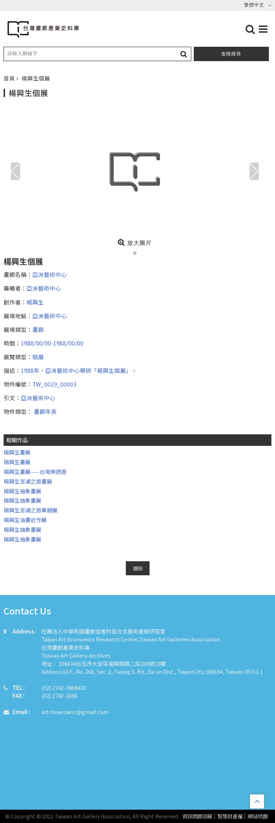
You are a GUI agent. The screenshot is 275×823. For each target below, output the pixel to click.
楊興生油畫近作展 (25, 519)
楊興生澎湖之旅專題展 (31, 510)
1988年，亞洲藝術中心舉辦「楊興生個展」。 (79, 370)
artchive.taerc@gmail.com (75, 711)
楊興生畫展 (17, 452)
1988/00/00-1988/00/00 (52, 343)
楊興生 (35, 302)
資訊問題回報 (197, 816)
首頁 (10, 78)
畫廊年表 (44, 411)
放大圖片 (134, 242)
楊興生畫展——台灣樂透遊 (35, 471)
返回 (137, 568)
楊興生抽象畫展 (22, 491)
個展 (38, 357)
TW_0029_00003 (54, 384)
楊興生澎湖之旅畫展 (28, 481)
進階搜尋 (231, 53)
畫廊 (38, 329)
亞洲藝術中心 (49, 274)
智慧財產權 (230, 816)
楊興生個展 (36, 78)
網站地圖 (258, 816)
